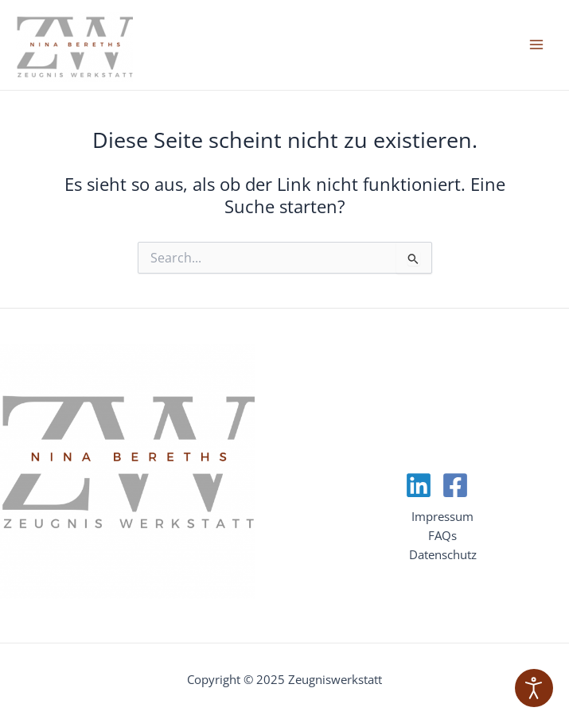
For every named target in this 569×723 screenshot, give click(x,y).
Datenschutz (443, 554)
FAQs (442, 535)
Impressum (442, 516)
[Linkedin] (418, 485)
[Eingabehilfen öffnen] (534, 688)
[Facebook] (455, 485)
